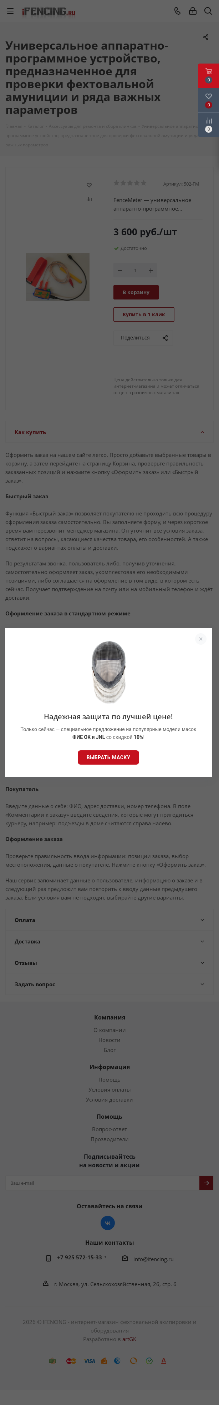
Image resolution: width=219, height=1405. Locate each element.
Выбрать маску (109, 757)
